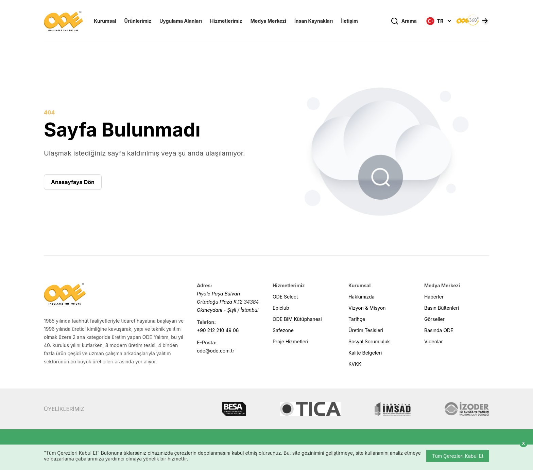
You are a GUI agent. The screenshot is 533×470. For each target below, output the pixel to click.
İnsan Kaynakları (313, 21)
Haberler (434, 297)
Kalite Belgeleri (365, 353)
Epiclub (281, 308)
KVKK (354, 364)
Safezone (283, 330)
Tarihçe (356, 319)
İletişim (349, 21)
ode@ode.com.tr (215, 351)
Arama (404, 21)
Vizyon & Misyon (367, 308)
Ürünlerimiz (138, 21)
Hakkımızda (361, 297)
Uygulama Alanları (180, 21)
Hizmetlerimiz (226, 21)
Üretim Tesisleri (365, 330)
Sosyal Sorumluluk (369, 341)
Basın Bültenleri (441, 308)
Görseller (434, 319)
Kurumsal (105, 21)
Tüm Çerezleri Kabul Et (457, 456)
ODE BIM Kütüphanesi (297, 319)
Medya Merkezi (268, 21)
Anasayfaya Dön (72, 182)
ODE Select (285, 297)
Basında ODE (438, 330)
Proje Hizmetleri (290, 341)
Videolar (433, 341)
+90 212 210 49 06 (218, 330)
